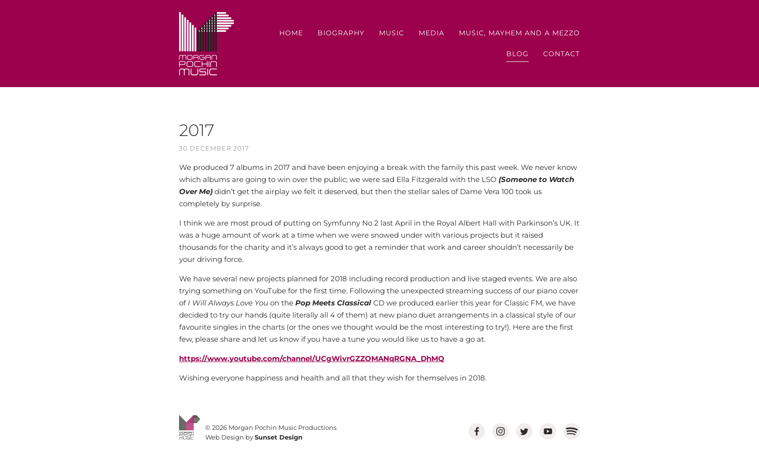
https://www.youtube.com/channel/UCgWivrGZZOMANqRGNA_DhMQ (311, 358)
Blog (517, 53)
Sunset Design (279, 437)
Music (391, 33)
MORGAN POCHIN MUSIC (206, 44)
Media (431, 33)
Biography (341, 33)
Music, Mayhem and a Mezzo (519, 33)
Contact (561, 53)
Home (291, 33)
